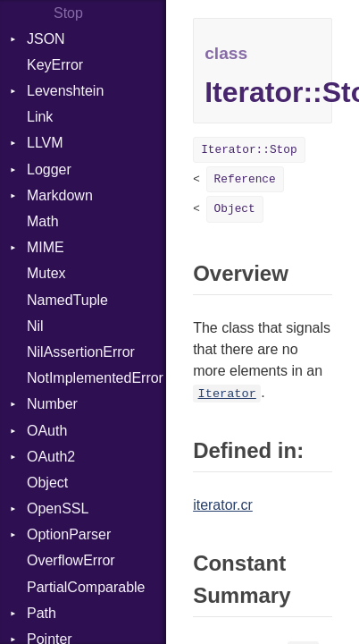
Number (52, 403)
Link (40, 116)
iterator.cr (223, 505)
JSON (46, 39)
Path (41, 613)
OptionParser (69, 534)
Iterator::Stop (249, 150)
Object (47, 482)
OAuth (47, 430)
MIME (45, 247)
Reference (245, 179)
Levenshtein (65, 90)
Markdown (60, 195)
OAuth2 (51, 456)
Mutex (46, 273)
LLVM (45, 142)
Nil (35, 326)
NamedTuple (67, 300)
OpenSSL (57, 508)
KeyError (55, 64)
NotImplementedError (95, 378)
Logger (49, 169)
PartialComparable (86, 587)
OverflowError (71, 560)
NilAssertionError (81, 352)
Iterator (227, 394)
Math (43, 221)
